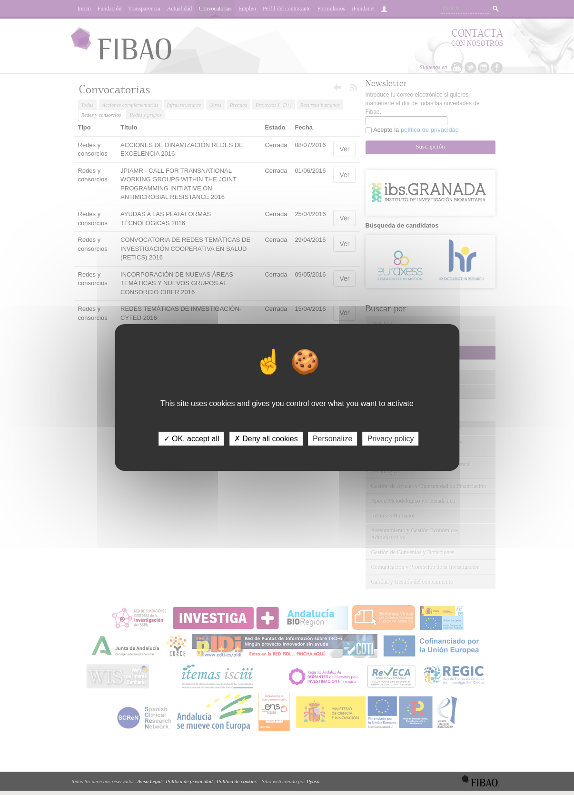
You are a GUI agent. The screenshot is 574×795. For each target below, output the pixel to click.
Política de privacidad (189, 781)
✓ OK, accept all (191, 439)
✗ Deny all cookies (266, 439)
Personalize (333, 439)
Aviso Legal (149, 781)
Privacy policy (390, 439)
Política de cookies (237, 781)
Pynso (313, 781)
